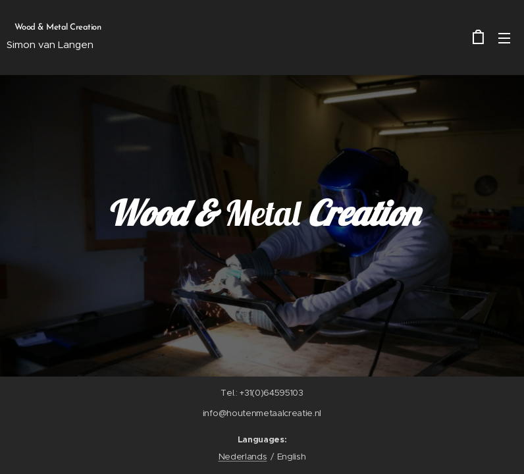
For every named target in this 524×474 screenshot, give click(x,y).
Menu (504, 38)
